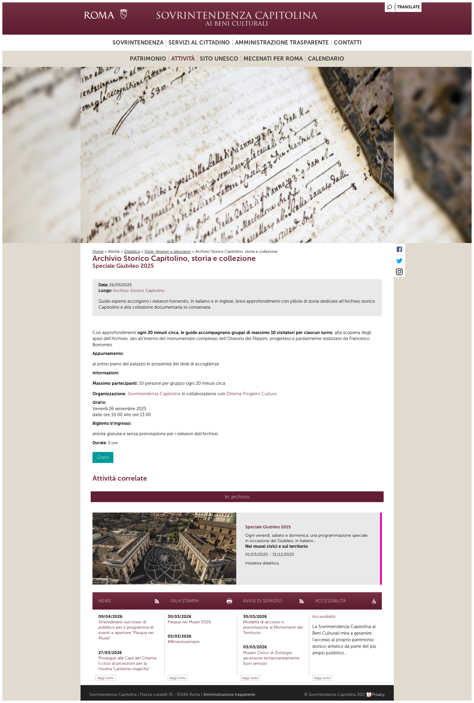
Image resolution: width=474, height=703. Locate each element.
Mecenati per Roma (273, 58)
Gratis (103, 457)
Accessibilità (323, 616)
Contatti (348, 42)
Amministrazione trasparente (282, 42)
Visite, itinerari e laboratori (167, 251)
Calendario (326, 58)
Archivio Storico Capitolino (139, 290)
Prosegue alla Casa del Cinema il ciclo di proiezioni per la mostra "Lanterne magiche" (127, 663)
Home (98, 251)
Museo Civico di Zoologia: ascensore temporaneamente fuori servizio (271, 658)
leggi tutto (105, 678)
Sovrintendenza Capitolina (154, 393)
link (377, 578)
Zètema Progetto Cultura (251, 393)
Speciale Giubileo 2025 (268, 527)
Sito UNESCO (219, 58)
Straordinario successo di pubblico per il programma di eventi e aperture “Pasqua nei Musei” (126, 630)
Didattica (132, 251)
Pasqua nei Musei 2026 (189, 621)
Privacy (378, 694)
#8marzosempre (184, 641)
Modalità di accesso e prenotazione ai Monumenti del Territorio (273, 627)
